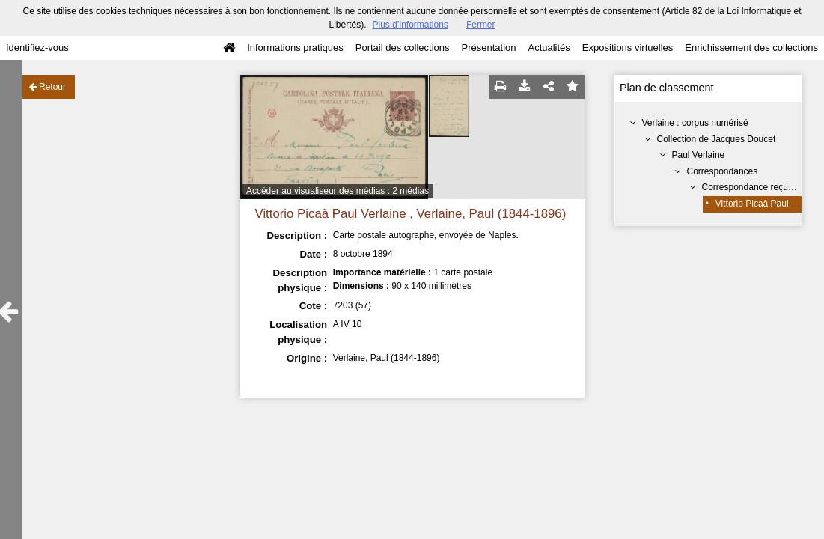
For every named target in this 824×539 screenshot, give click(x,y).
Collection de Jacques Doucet (716, 139)
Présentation (488, 47)
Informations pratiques (295, 47)
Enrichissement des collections (751, 47)
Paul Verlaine (698, 155)
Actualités (549, 47)
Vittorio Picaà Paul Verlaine (769, 203)
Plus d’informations (410, 24)
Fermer (480, 24)
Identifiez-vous (37, 47)
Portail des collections (402, 47)
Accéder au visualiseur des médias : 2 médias (337, 191)
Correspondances (722, 171)
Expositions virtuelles (627, 47)
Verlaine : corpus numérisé (695, 123)
